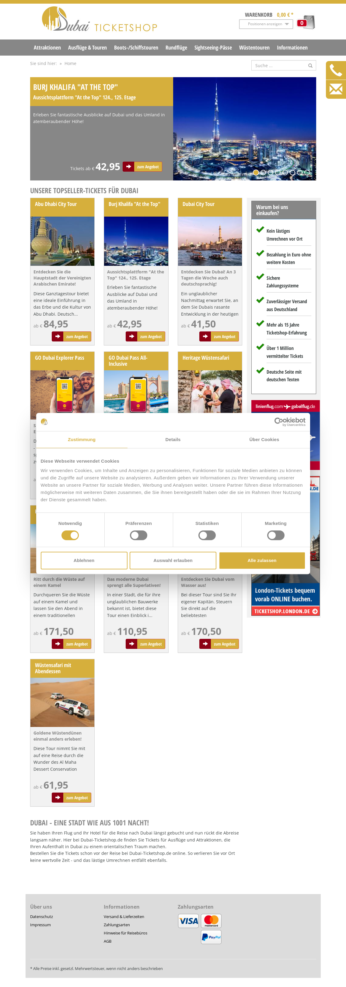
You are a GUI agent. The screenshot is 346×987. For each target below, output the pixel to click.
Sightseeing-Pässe (213, 47)
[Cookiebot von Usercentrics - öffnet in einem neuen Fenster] (279, 422)
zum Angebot (148, 167)
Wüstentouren (254, 47)
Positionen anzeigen (265, 23)
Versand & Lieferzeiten (124, 916)
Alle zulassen (261, 560)
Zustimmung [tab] (82, 439)
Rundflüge (176, 47)
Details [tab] (173, 439)
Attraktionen (47, 47)
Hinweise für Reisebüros (125, 933)
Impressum (40, 924)
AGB (107, 941)
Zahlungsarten (117, 924)
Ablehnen (84, 560)
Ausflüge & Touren (87, 47)
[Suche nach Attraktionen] (283, 65)
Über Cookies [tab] (264, 439)
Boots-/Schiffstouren (136, 47)
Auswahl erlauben (172, 560)
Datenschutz (41, 916)
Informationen (292, 47)
